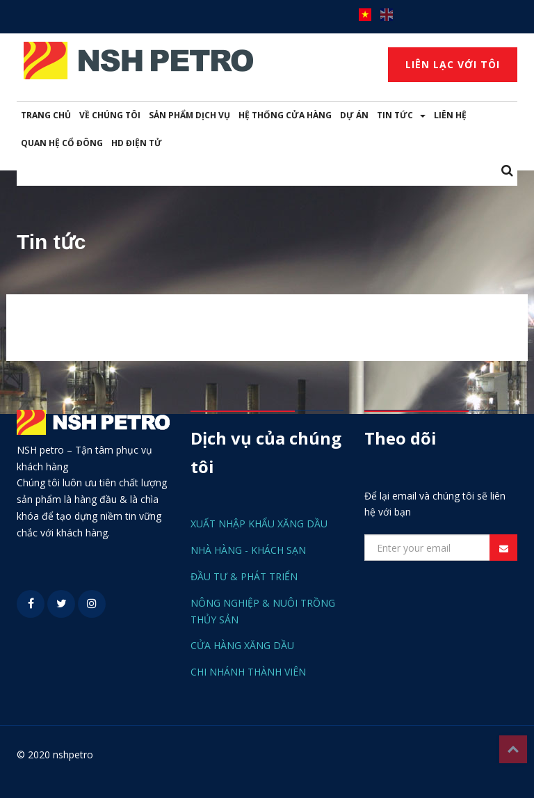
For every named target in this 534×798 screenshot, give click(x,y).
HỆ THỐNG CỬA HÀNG (285, 115)
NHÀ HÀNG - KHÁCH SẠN (248, 550)
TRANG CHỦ (46, 115)
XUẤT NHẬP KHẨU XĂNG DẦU (259, 523)
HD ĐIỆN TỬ (136, 143)
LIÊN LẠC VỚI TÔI (452, 64)
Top (513, 749)
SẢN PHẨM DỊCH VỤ (189, 115)
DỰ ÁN (354, 115)
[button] (507, 171)
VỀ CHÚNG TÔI (109, 115)
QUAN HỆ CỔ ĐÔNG (62, 143)
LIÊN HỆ (450, 115)
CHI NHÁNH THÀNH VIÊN (248, 671)
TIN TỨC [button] (401, 115)
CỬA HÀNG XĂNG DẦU (242, 645)
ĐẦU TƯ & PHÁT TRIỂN (244, 576)
